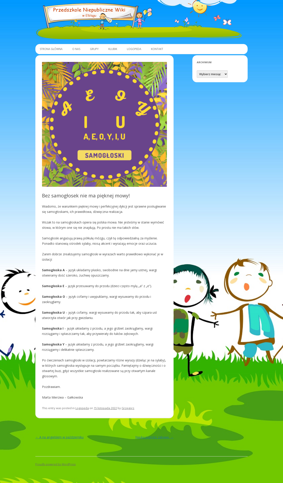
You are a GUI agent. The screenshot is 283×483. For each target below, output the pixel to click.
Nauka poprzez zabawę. (154, 437)
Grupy (94, 49)
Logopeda (134, 49)
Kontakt (157, 49)
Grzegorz (128, 408)
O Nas (76, 49)
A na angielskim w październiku (59, 437)
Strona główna (51, 49)
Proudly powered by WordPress (55, 464)
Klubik (112, 49)
